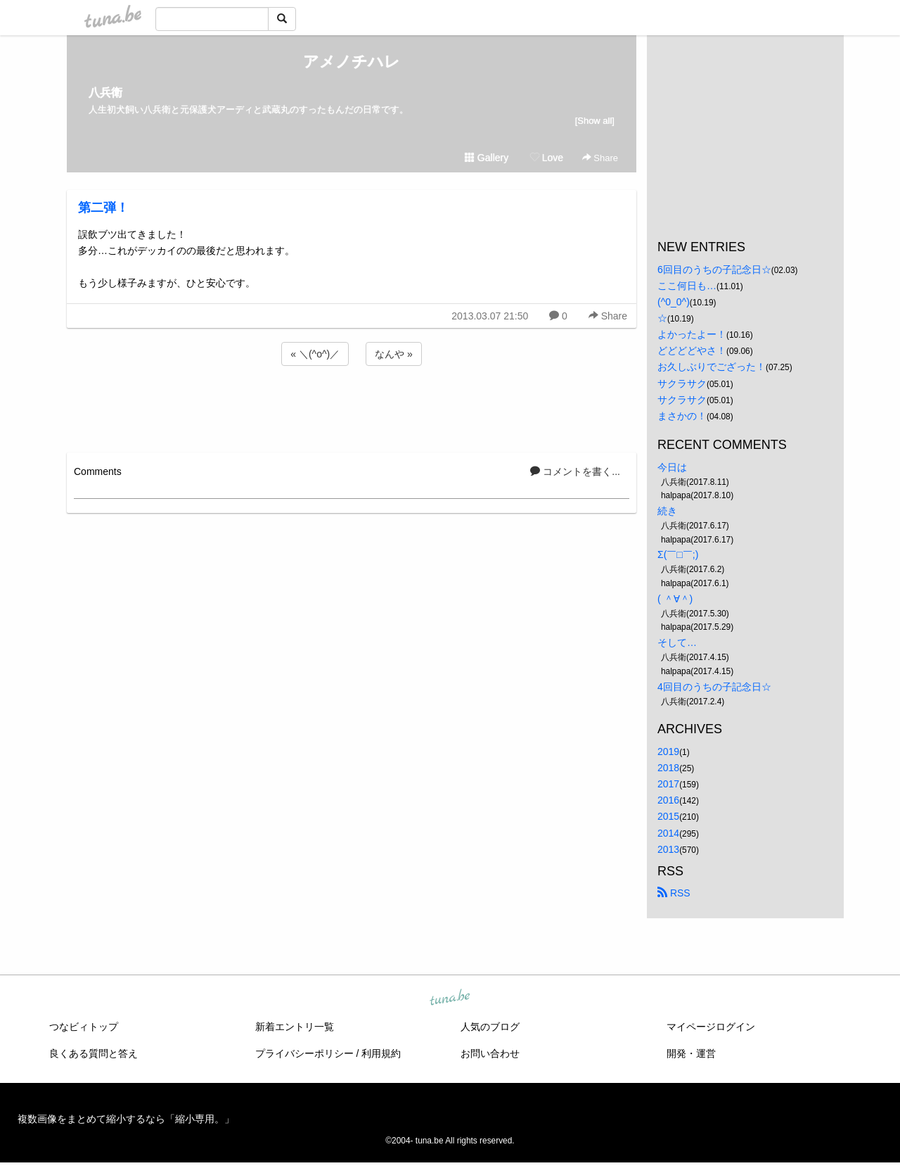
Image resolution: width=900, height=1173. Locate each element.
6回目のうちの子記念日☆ (714, 269)
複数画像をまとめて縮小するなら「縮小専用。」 (126, 1118)
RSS (673, 893)
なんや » (394, 354)
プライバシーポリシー (304, 1053)
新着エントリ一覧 (294, 1026)
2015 (668, 816)
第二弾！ (103, 208)
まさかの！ (682, 415)
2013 (668, 849)
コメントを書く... (575, 471)
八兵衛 (105, 93)
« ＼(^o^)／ (315, 354)
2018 (668, 767)
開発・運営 (691, 1053)
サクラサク (682, 383)
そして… (677, 642)
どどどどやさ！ (691, 350)
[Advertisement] (351, 406)
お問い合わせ (490, 1053)
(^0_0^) (673, 301)
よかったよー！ (691, 334)
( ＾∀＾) (675, 598)
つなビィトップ (83, 1026)
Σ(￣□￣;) (677, 554)
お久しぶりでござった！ (711, 366)
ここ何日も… (686, 285)
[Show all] (595, 120)
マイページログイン (711, 1026)
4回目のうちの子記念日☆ (714, 686)
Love (546, 157)
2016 (668, 800)
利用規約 (381, 1053)
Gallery (486, 157)
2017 (668, 784)
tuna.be (449, 997)
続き (667, 510)
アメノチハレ (351, 61)
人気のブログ (490, 1026)
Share (600, 158)
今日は (672, 467)
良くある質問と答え (93, 1053)
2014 (668, 833)
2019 (668, 751)
